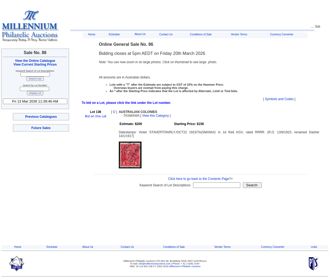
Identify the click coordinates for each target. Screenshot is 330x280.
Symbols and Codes (279, 99)
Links (314, 246)
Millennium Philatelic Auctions (185, 266)
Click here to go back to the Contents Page (198, 179)
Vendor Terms (239, 34)
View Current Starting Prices (35, 64)
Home (91, 34)
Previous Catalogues (41, 117)
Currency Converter (281, 34)
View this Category (155, 116)
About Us (140, 34)
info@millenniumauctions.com (155, 263)
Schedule (114, 34)
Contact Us (165, 34)
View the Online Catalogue (35, 61)
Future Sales (40, 128)
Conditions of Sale (200, 34)
